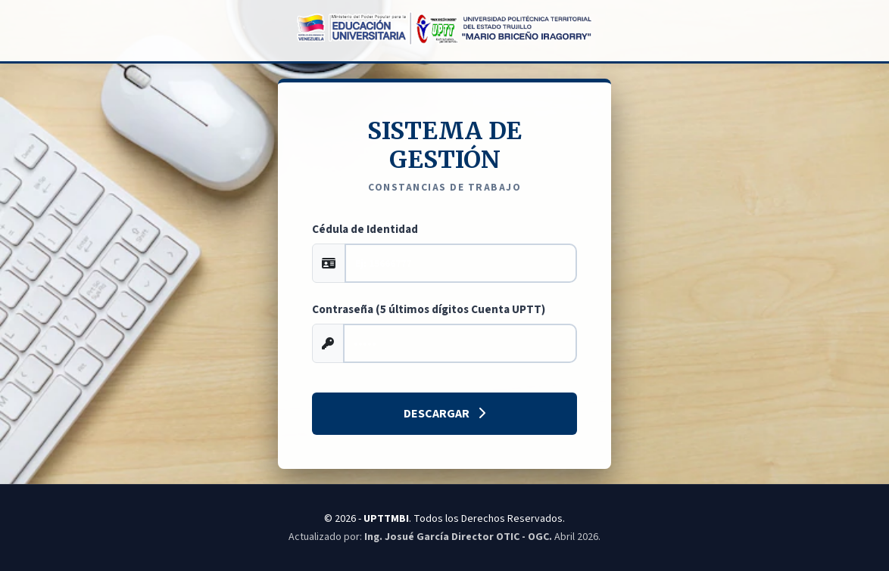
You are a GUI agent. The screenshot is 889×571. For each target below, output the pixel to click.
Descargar (444, 413)
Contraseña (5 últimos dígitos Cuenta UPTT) (428, 309)
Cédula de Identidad (365, 229)
